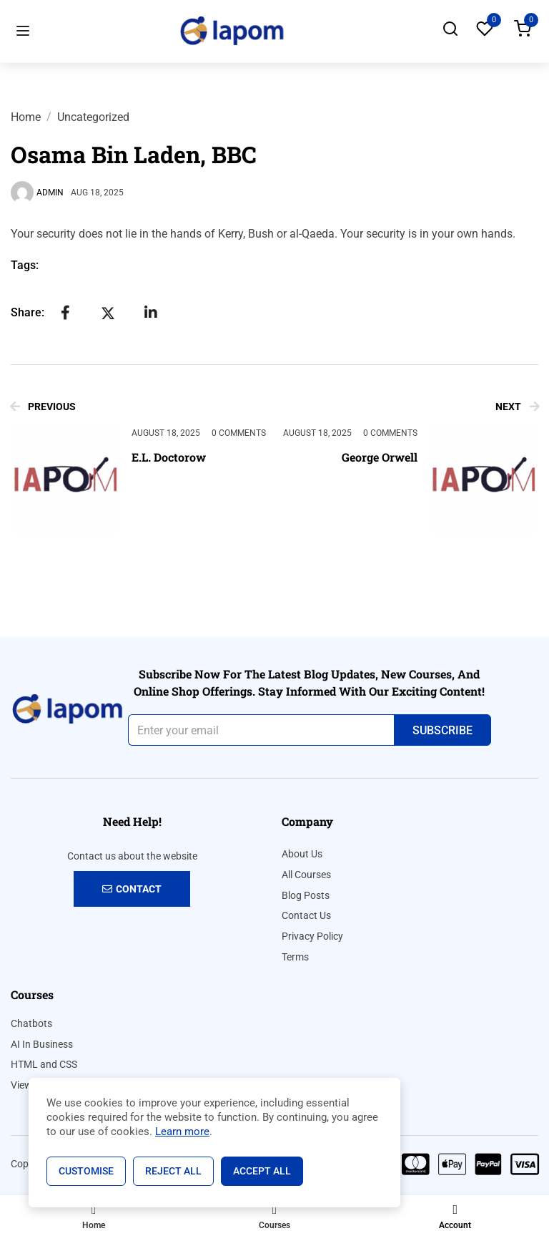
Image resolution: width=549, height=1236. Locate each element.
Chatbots (31, 1023)
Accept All (262, 1171)
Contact (132, 889)
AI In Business (42, 1044)
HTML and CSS (44, 1064)
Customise (86, 1171)
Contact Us (306, 915)
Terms (295, 957)
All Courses (306, 874)
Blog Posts (306, 895)
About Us (302, 854)
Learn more (182, 1131)
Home (26, 117)
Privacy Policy (312, 936)
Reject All (173, 1171)
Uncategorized (93, 117)
